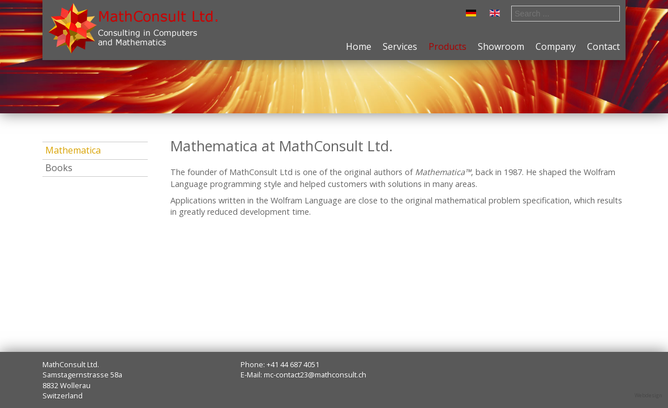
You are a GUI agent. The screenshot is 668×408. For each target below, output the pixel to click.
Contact (603, 46)
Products (447, 46)
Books (58, 168)
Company (556, 46)
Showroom (501, 46)
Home (358, 46)
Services (400, 46)
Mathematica (73, 150)
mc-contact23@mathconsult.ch (315, 374)
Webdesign (648, 395)
